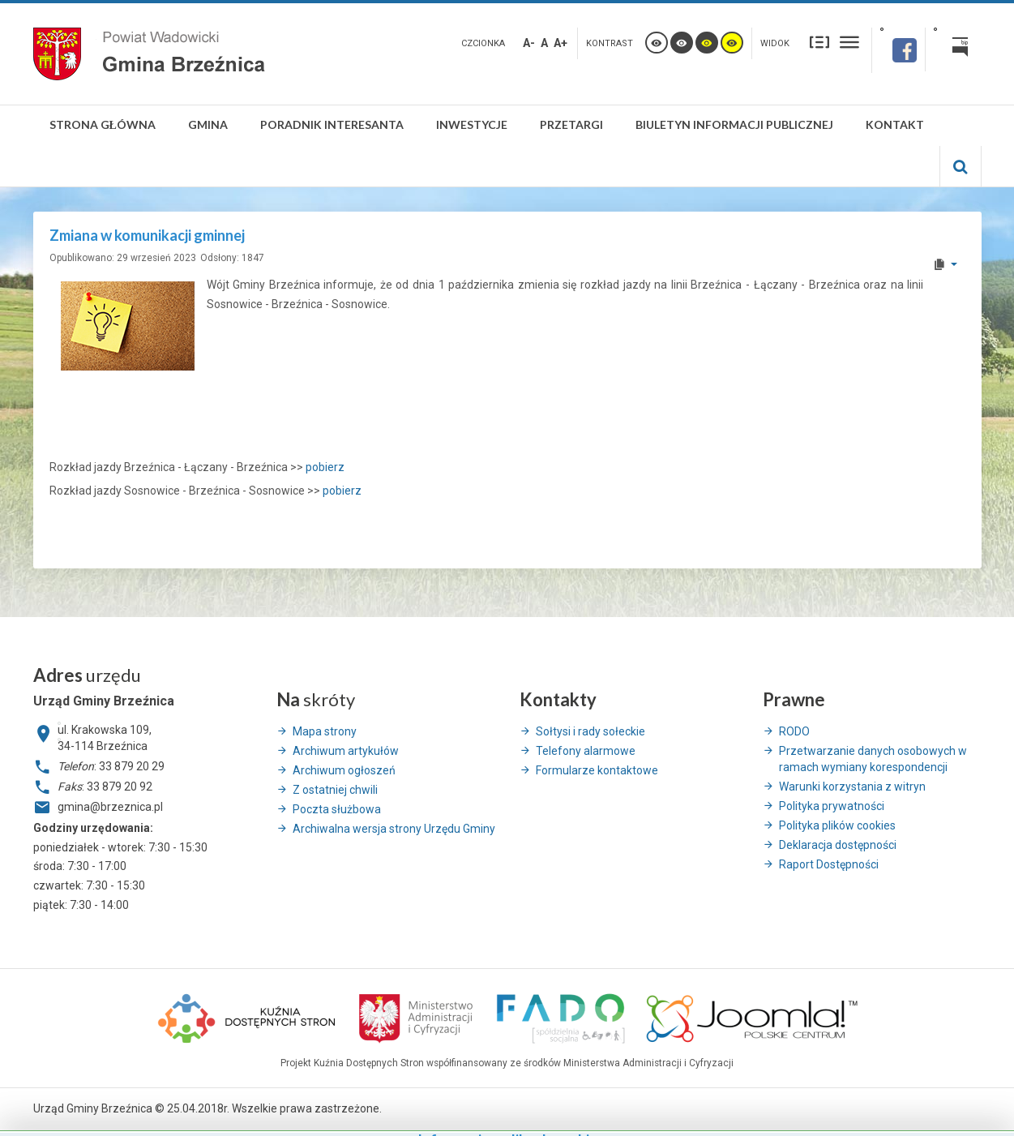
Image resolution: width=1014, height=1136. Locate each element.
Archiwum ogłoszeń (344, 770)
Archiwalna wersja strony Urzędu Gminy (394, 828)
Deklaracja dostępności (837, 844)
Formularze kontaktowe (597, 770)
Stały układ (819, 41)
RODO (794, 731)
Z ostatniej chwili (335, 789)
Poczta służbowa (337, 809)
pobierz (325, 467)
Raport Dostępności (829, 864)
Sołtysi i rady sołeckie (590, 731)
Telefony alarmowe (585, 750)
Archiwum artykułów (346, 750)
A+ (560, 42)
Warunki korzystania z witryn (852, 786)
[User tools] (944, 264)
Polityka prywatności (831, 805)
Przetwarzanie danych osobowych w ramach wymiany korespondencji (873, 759)
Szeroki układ (849, 41)
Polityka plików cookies (837, 825)
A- (529, 42)
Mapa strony (325, 731)
